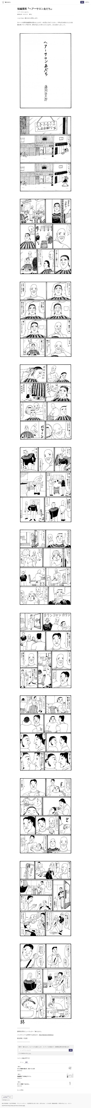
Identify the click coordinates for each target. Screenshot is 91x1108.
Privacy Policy (10, 1105)
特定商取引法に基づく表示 (33, 1103)
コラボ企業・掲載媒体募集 (51, 1103)
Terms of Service (18, 1105)
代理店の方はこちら (62, 1103)
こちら (29, 1053)
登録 (82, 2)
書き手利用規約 (5, 1103)
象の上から (8, 2)
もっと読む (20, 1090)
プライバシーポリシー (21, 1103)
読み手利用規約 (12, 1103)
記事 (26, 1062)
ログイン (87, 2)
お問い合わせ (42, 1103)
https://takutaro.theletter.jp (46, 1035)
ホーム (21, 1062)
